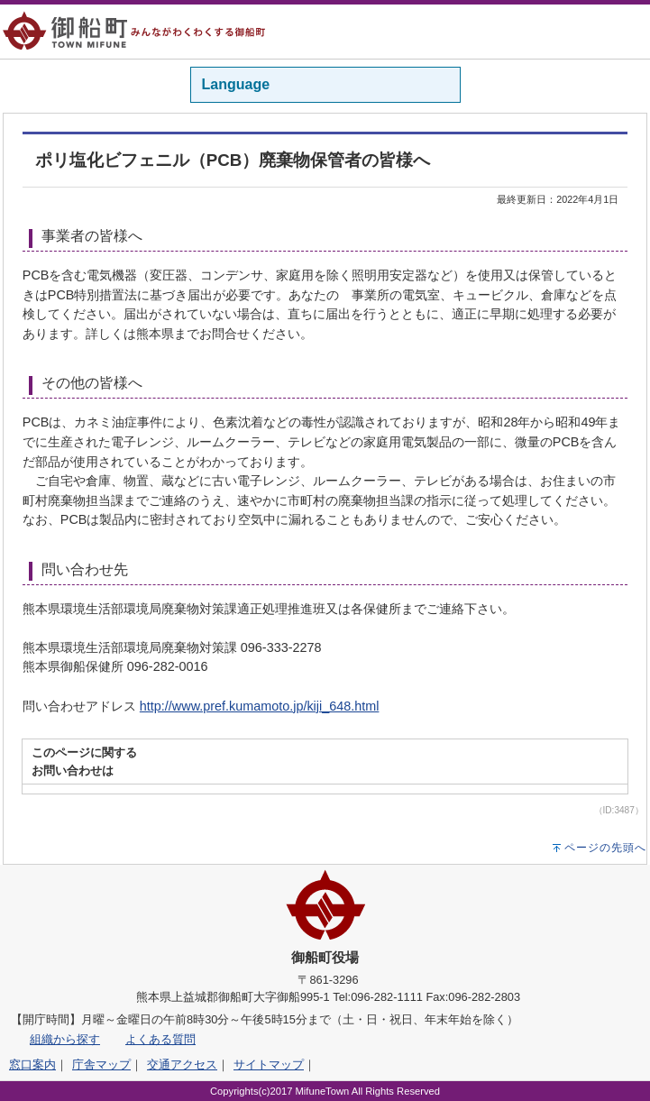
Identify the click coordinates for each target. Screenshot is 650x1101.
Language (236, 84)
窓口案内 (32, 1064)
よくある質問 (160, 1039)
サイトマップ (268, 1064)
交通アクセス (182, 1064)
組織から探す (65, 1039)
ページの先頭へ (605, 847)
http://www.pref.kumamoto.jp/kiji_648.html (260, 706)
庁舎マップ (101, 1064)
